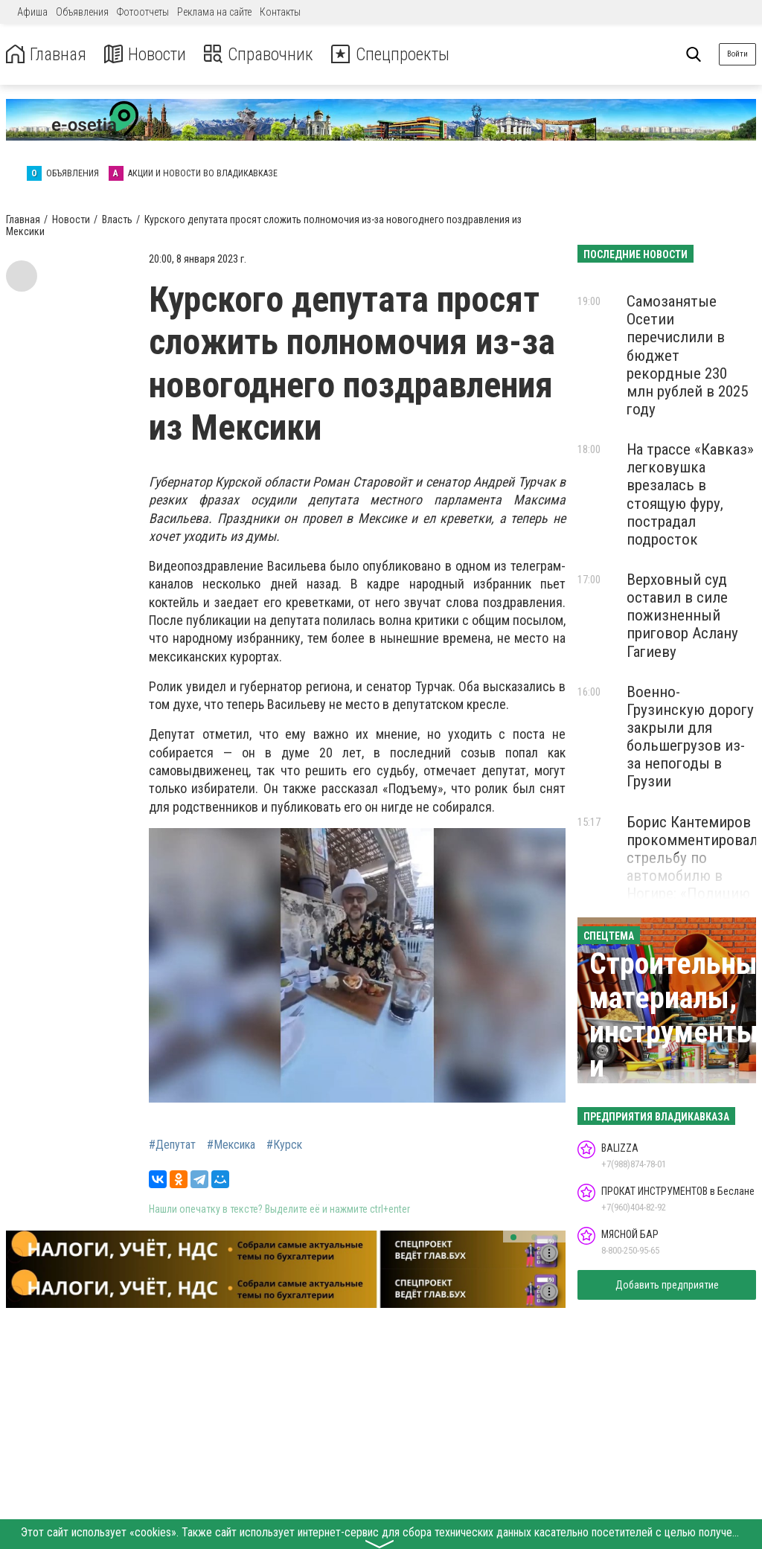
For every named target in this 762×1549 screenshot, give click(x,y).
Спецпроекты (397, 55)
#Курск (284, 1145)
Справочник (263, 55)
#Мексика (231, 1145)
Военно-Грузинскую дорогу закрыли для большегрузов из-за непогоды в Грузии (690, 737)
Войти (737, 54)
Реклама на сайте (214, 12)
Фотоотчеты (143, 12)
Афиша (32, 12)
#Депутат (172, 1145)
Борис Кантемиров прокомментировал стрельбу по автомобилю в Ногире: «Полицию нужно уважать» (692, 867)
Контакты (280, 12)
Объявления (82, 12)
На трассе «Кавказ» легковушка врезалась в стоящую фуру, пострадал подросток (690, 494)
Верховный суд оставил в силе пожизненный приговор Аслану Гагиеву (682, 616)
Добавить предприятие (667, 1285)
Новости (148, 55)
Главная (47, 55)
